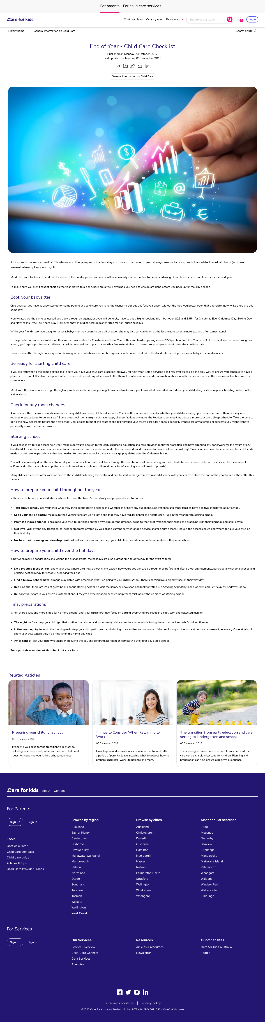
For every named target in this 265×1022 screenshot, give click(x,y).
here (75, 650)
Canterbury (79, 838)
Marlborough (80, 861)
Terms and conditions (118, 1003)
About (46, 790)
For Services (19, 929)
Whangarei (143, 896)
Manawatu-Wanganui (86, 855)
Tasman (77, 896)
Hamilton (142, 850)
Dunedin (141, 838)
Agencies (78, 964)
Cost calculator (133, 19)
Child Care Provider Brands (25, 869)
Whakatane (143, 890)
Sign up (15, 822)
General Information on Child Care (51, 31)
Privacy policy (151, 1003)
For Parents (18, 808)
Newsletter (143, 953)
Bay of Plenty (81, 832)
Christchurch (144, 832)
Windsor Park (210, 884)
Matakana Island (212, 861)
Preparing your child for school (37, 732)
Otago (76, 878)
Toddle (205, 953)
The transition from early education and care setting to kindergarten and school (216, 734)
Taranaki (77, 890)
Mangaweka (209, 855)
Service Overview (83, 947)
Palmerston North (148, 873)
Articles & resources (149, 947)
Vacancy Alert (154, 19)
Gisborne (78, 844)
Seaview (206, 844)
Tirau (204, 827)
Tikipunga (207, 896)
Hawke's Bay (80, 850)
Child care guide (18, 857)
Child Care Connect (85, 953)
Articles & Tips (17, 863)
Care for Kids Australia (216, 947)
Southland (78, 884)
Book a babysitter (21, 353)
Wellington (79, 907)
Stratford (142, 878)
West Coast (79, 913)
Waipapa (207, 878)
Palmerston (208, 867)
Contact (59, 790)
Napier (140, 861)
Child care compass (20, 851)
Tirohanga (208, 850)
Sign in (32, 822)
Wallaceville (209, 890)
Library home (16, 31)
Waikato (77, 901)
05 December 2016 (23, 739)
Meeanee (207, 832)
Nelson (76, 867)
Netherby (207, 838)
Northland (78, 873)
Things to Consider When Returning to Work (128, 734)
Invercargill (143, 855)
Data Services (81, 958)
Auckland (78, 827)
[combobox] (207, 19)
